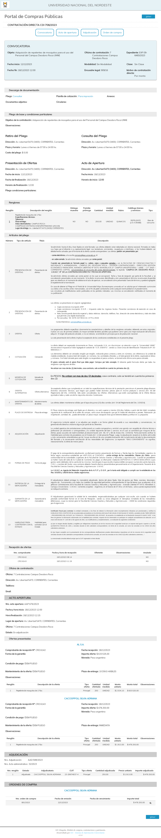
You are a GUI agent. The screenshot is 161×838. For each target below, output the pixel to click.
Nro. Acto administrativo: (16, 764)
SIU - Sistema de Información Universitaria (87, 833)
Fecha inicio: (13, 64)
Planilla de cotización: (66, 96)
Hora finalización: (14, 615)
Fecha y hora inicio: (15, 609)
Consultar (17, 96)
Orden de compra (112, 32)
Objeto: (11, 52)
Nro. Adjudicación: (13, 760)
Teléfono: (10, 585)
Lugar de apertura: (15, 621)
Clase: (130, 64)
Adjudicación (89, 32)
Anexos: (111, 96)
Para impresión (85, 96)
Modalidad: (90, 64)
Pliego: (9, 96)
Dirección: (10, 580)
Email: (8, 591)
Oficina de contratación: (96, 52)
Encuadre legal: (92, 70)
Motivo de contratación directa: (139, 71)
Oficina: (9, 574)
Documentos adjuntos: (16, 102)
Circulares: (61, 102)
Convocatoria (45, 32)
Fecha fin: (12, 70)
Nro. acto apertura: (15, 604)
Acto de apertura (67, 32)
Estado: (9, 632)
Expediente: (133, 52)
